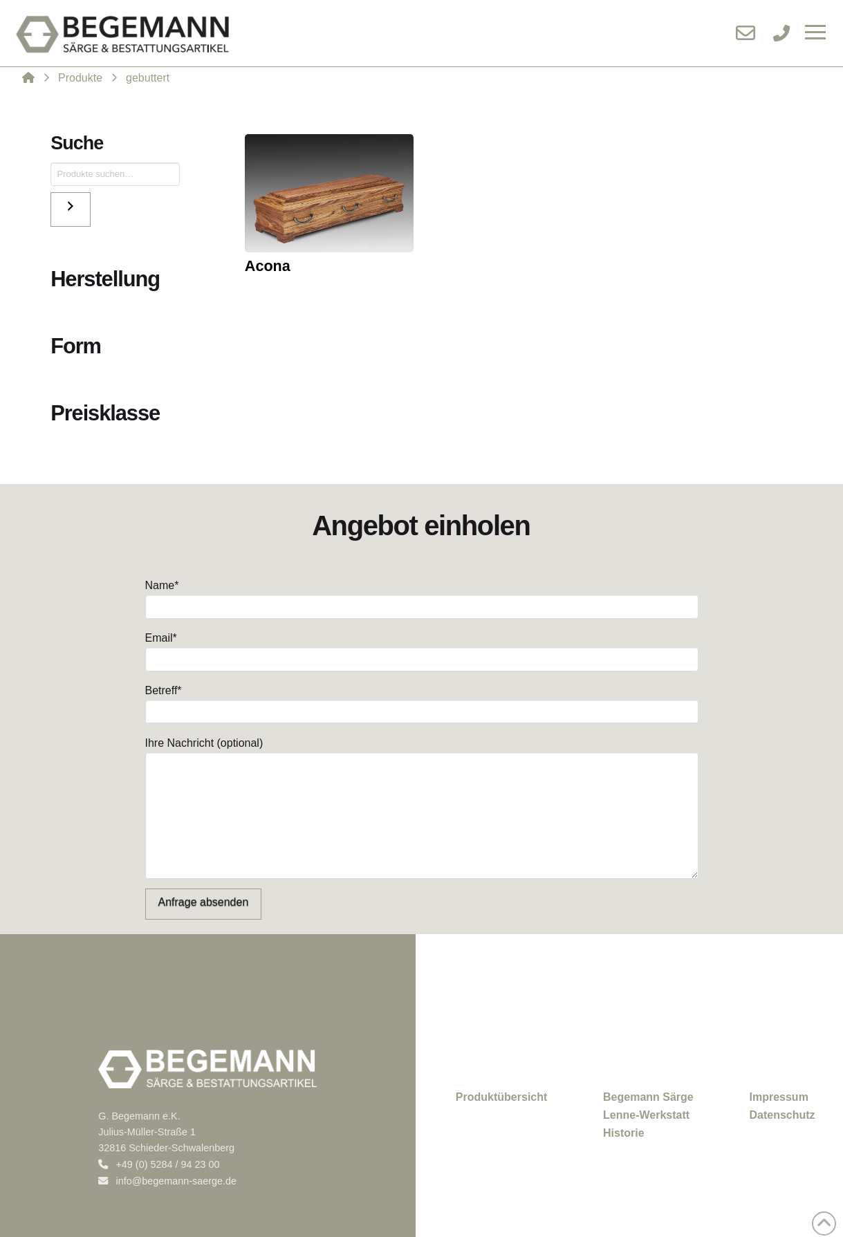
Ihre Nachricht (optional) (421, 752)
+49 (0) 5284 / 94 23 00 (158, 1164)
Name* (421, 597)
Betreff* (421, 702)
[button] (815, 33)
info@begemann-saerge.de (167, 1181)
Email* (421, 649)
